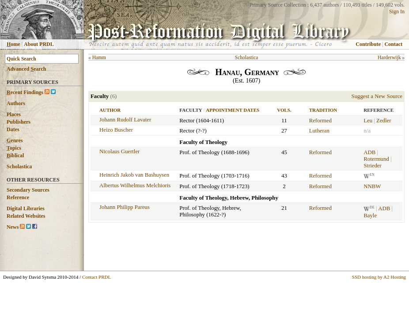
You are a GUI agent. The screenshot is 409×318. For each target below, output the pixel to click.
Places (14, 114)
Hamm (99, 57)
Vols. (284, 110)
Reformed (320, 120)
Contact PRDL (96, 277)
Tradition (323, 110)
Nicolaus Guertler (119, 151)
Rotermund (376, 159)
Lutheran (319, 131)
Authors (16, 103)
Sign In (397, 11)
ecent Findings (25, 92)
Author (110, 110)
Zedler (383, 120)
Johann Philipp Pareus (124, 207)
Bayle (370, 215)
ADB (369, 152)
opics (14, 148)
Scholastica (19, 166)
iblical (15, 155)
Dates (13, 129)
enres (15, 140)
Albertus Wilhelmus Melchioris (134, 185)
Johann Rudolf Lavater (125, 120)
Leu (368, 120)
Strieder (373, 166)
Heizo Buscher (116, 130)
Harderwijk (389, 57)
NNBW (372, 186)
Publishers (18, 122)
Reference (18, 197)
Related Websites (26, 216)
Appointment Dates (232, 110)
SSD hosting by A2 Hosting (379, 277)
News (13, 227)
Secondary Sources (28, 190)
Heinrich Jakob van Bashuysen (134, 175)
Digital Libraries (26, 208)
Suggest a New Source (377, 96)
